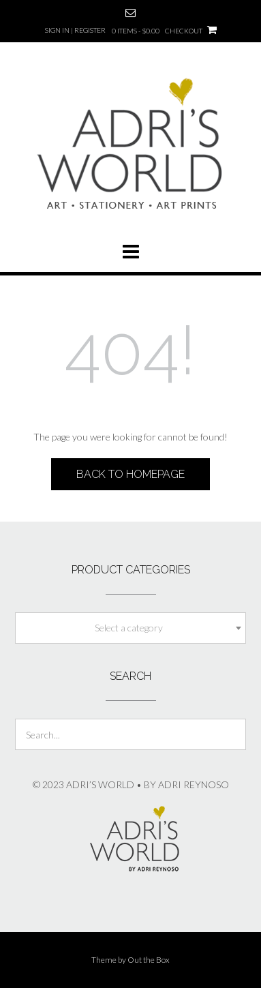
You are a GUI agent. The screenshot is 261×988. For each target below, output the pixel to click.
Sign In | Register (75, 30)
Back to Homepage (130, 474)
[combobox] (130, 628)
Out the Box (148, 960)
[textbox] (130, 628)
